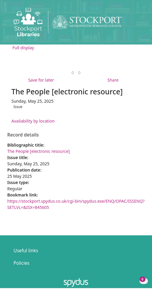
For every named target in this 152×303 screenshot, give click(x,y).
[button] (131, 24)
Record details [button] (23, 135)
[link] (72, 72)
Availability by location (33, 121)
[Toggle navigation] (138, 24)
